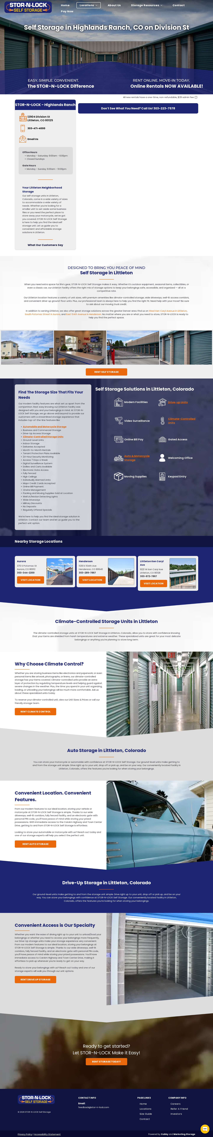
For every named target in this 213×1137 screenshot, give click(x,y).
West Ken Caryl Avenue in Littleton (168, 310)
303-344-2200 (25, 572)
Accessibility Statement (47, 1134)
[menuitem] (67, 5)
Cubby (164, 1134)
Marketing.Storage (184, 1134)
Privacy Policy (25, 1134)
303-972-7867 (148, 576)
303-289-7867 (87, 572)
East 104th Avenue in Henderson (83, 314)
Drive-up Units (178, 402)
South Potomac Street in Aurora (42, 314)
